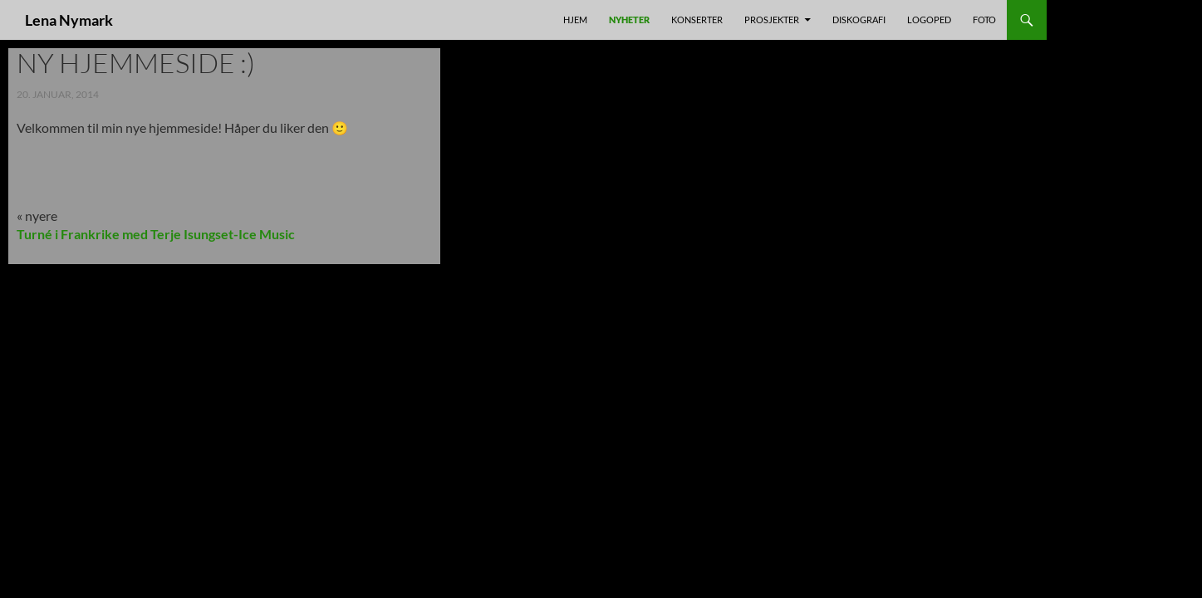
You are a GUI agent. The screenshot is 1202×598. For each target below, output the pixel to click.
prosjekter (771, 19)
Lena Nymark (69, 20)
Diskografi (859, 19)
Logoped (929, 19)
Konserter (697, 19)
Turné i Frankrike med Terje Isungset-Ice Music (156, 234)
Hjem (575, 19)
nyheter (629, 19)
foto (984, 19)
